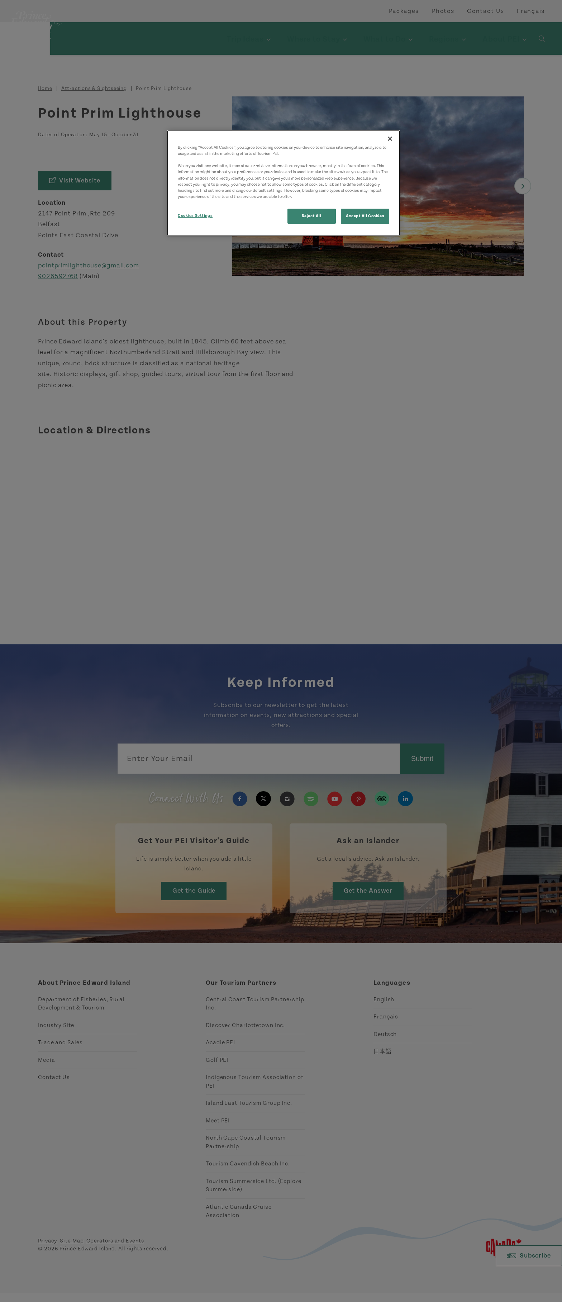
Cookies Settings (195, 215)
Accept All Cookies (365, 216)
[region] (283, 183)
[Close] (390, 139)
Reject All (312, 216)
